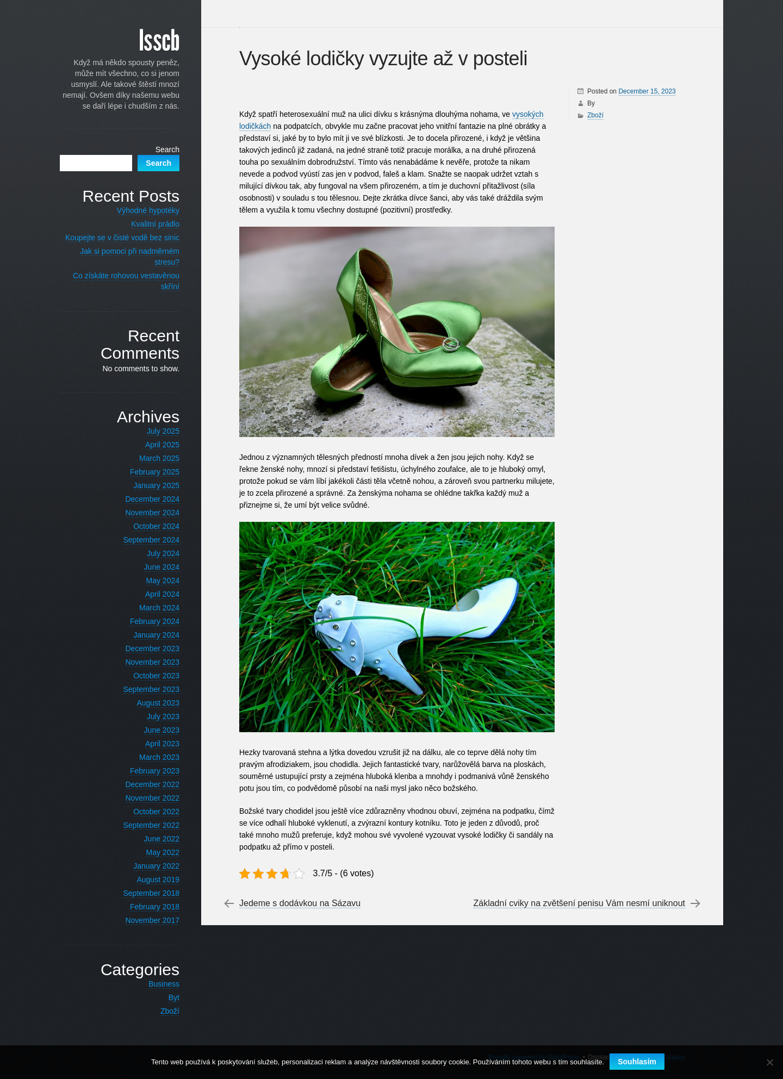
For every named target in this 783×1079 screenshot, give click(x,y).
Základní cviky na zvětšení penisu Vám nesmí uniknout (579, 903)
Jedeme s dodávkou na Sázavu (300, 903)
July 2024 (163, 553)
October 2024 (156, 526)
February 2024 (154, 621)
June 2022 (161, 838)
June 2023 (161, 730)
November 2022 (152, 798)
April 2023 (162, 743)
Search (167, 149)
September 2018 (151, 893)
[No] (769, 1062)
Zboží (595, 115)
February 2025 (154, 471)
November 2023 (152, 662)
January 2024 (156, 635)
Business (163, 984)
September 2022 (151, 825)
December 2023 (152, 648)
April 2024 (162, 594)
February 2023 (154, 770)
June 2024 (161, 567)
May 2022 (162, 852)
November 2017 (152, 920)
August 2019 (157, 879)
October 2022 (156, 811)
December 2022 (152, 784)
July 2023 (163, 716)
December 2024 (152, 499)
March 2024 (159, 607)
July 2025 (163, 431)
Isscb (159, 40)
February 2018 (154, 906)
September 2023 (151, 689)
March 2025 (159, 458)
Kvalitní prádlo (155, 224)
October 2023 (156, 675)
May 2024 (162, 580)
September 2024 (151, 539)
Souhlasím (637, 1061)
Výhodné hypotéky (148, 210)
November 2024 (152, 512)
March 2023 (159, 757)
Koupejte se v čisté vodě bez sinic (122, 237)
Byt (174, 997)
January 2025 (156, 485)
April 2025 (162, 444)
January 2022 (156, 866)
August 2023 (157, 702)
